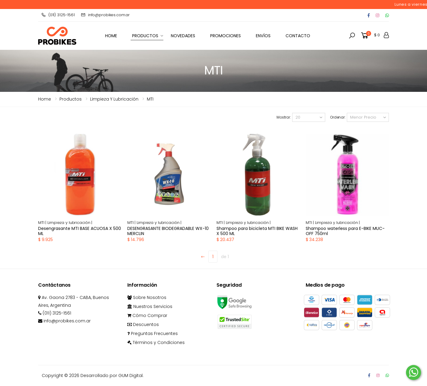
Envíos (263, 36)
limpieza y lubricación (114, 99)
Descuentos (143, 324)
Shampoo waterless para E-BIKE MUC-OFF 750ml (345, 231)
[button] (352, 35)
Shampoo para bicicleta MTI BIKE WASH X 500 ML (257, 231)
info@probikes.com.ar (105, 15)
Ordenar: (338, 117)
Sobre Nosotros (146, 297)
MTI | (42, 222)
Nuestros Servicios (149, 306)
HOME (111, 36)
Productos (145, 36)
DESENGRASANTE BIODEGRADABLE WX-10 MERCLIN (168, 231)
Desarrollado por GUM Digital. (112, 375)
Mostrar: (284, 117)
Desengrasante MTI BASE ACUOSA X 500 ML (79, 231)
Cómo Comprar (147, 315)
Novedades (183, 36)
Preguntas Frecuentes (152, 333)
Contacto (298, 36)
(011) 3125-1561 (58, 15)
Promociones (225, 36)
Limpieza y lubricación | (69, 222)
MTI (150, 99)
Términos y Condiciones (156, 342)
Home (44, 99)
